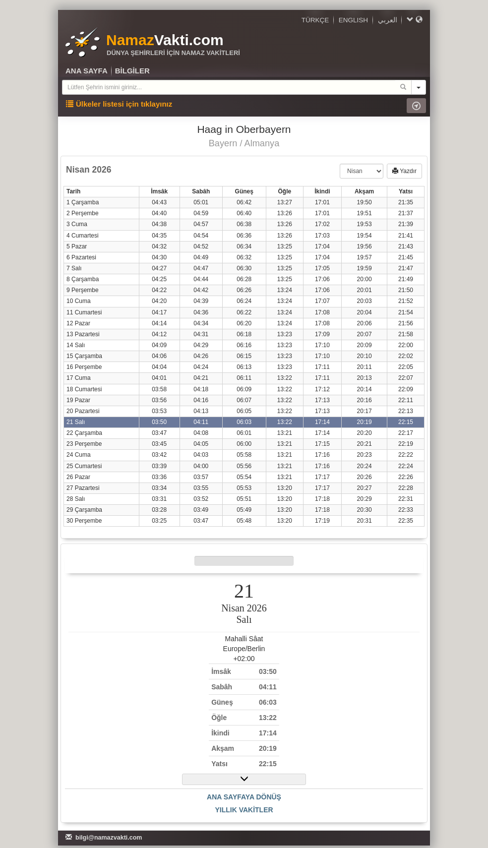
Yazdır (404, 171)
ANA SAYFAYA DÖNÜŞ (244, 797)
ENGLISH (353, 20)
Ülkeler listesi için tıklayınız (119, 104)
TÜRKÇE (315, 20)
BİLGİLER (132, 70)
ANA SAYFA (86, 70)
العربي (387, 20)
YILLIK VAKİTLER (244, 810)
